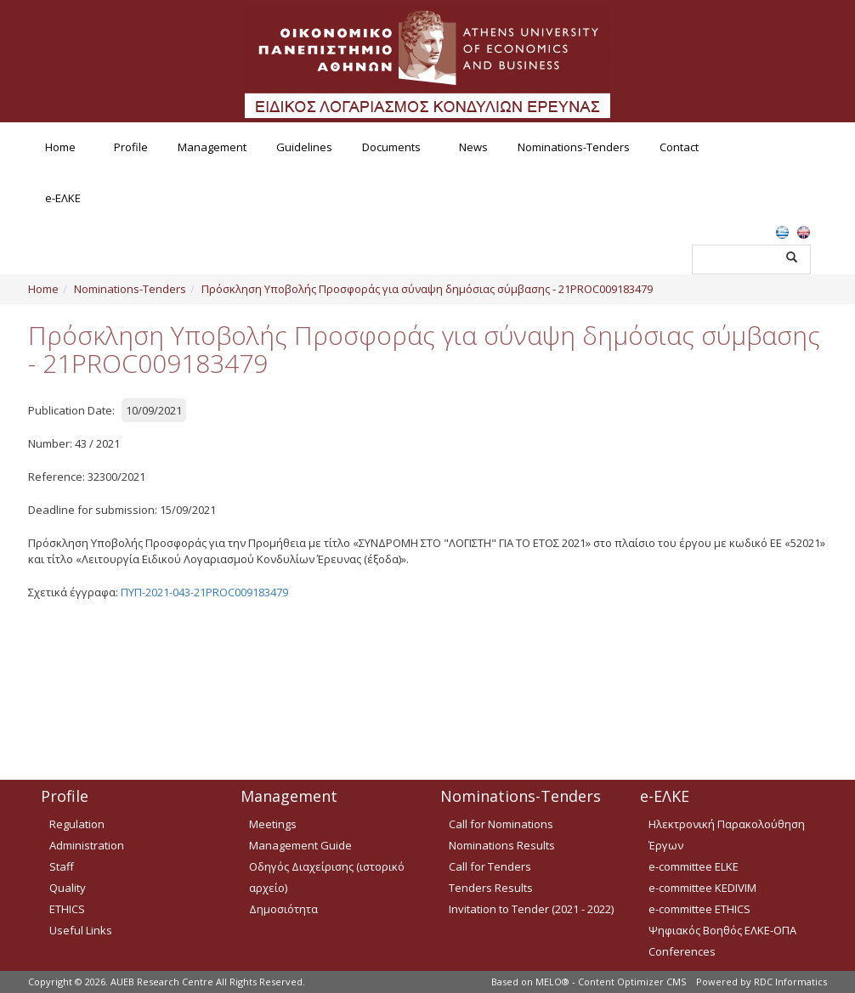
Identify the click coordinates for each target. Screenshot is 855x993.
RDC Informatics (790, 981)
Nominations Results (502, 845)
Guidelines (304, 147)
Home (60, 147)
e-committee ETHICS (699, 909)
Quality (67, 887)
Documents (391, 147)
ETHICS (67, 909)
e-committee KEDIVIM (702, 887)
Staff (61, 866)
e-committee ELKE (693, 866)
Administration (86, 845)
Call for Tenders (490, 866)
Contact (679, 147)
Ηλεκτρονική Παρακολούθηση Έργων (726, 834)
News (473, 147)
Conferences (682, 951)
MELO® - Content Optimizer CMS (610, 981)
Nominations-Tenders (574, 147)
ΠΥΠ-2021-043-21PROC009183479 (204, 592)
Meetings (273, 824)
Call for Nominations (501, 824)
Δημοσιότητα (283, 909)
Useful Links (80, 930)
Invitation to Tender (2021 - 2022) (531, 909)
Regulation (77, 824)
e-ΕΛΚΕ (63, 198)
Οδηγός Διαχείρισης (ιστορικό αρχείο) (327, 877)
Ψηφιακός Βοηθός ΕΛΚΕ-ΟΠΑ (722, 930)
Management (212, 147)
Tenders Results (491, 887)
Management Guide (300, 845)
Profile (131, 147)
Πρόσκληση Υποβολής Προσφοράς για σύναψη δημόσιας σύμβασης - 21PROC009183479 (427, 288)
